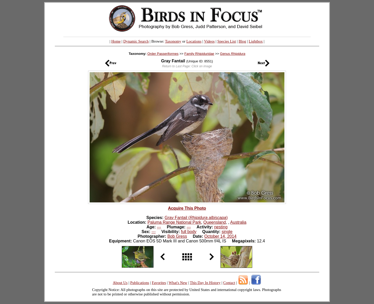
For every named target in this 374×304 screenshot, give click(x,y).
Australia (238, 222)
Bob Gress (177, 236)
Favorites (159, 283)
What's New (178, 283)
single (227, 231)
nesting (221, 227)
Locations (194, 41)
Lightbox (256, 41)
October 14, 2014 (220, 236)
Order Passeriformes (162, 54)
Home (116, 41)
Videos (209, 41)
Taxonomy (173, 41)
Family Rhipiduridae (199, 54)
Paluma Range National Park (174, 222)
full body (189, 231)
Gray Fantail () (196, 217)
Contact (229, 283)
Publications (139, 283)
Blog (242, 41)
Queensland (214, 222)
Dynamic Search (136, 41)
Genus (232, 54)
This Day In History (205, 283)
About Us (120, 283)
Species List (226, 41)
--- (159, 227)
